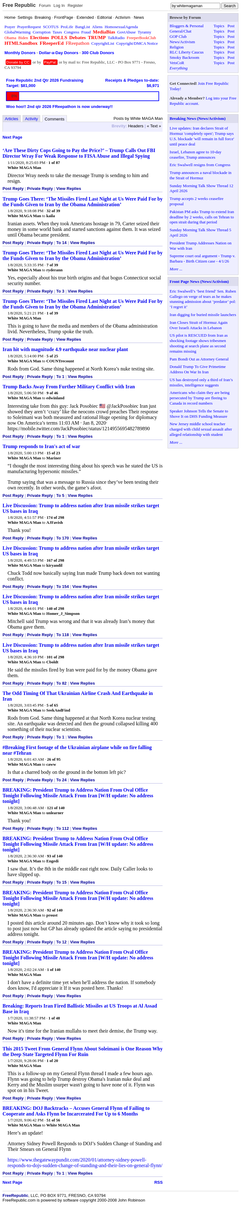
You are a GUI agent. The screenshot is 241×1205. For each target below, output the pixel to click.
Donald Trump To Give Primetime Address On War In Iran (198, 369)
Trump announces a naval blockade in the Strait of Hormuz (201, 175)
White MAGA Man (24, 167)
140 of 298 (55, 608)
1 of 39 (52, 313)
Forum (45, 5)
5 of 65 (52, 705)
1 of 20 (52, 1060)
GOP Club (178, 36)
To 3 (60, 291)
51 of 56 (53, 1120)
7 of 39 (52, 265)
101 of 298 (55, 657)
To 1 (60, 376)
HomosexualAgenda (121, 26)
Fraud (86, 32)
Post (231, 25)
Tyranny (144, 32)
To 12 (61, 942)
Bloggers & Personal (187, 25)
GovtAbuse (126, 32)
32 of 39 (53, 210)
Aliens (97, 26)
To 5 (60, 495)
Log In (59, 5)
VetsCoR (177, 62)
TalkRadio (116, 37)
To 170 (62, 538)
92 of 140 (55, 910)
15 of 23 (53, 453)
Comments (54, 119)
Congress (71, 32)
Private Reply (40, 188)
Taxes (57, 32)
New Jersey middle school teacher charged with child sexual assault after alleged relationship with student (201, 429)
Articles (12, 118)
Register (75, 5)
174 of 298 (55, 517)
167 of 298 (55, 560)
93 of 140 (55, 856)
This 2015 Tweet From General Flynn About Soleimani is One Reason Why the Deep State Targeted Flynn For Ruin (83, 1051)
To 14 (61, 242)
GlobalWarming (17, 32)
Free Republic (19, 5)
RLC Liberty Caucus (187, 52)
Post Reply (13, 188)
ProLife (67, 26)
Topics (218, 25)
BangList (82, 26)
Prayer (9, 26)
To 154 (62, 586)
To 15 (61, 882)
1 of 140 (54, 969)
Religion (177, 47)
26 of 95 (54, 759)
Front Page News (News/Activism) (199, 281)
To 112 (62, 828)
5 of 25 (52, 356)
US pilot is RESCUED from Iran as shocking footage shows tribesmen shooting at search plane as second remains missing (199, 343)
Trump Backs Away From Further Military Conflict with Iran (69, 386)
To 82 (61, 683)
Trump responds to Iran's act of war (41, 446)
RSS (158, 1182)
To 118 (62, 634)
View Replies (68, 188)
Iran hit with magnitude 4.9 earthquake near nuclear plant (65, 349)
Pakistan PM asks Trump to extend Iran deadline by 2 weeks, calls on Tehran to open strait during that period (202, 217)
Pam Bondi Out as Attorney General (199, 359)
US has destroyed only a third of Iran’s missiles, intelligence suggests (201, 382)
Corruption (42, 32)
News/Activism (182, 41)
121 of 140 (56, 807)
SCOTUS (51, 26)
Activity (31, 118)
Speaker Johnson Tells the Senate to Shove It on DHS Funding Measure (199, 414)
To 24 (61, 780)
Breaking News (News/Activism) (198, 118)
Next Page (12, 137)
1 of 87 (54, 162)
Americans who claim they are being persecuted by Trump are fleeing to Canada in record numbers (200, 398)
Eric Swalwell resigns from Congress (200, 164)
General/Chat (180, 31)
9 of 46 (52, 393)
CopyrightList (102, 43)
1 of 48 (54, 1018)
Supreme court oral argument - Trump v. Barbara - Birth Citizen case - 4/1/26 (202, 258)
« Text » (154, 126)
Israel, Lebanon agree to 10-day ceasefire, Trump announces (196, 155)
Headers (135, 126)
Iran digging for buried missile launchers (203, 314)
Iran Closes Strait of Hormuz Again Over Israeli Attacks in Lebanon (199, 325)
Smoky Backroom (184, 57)
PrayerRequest (29, 26)
